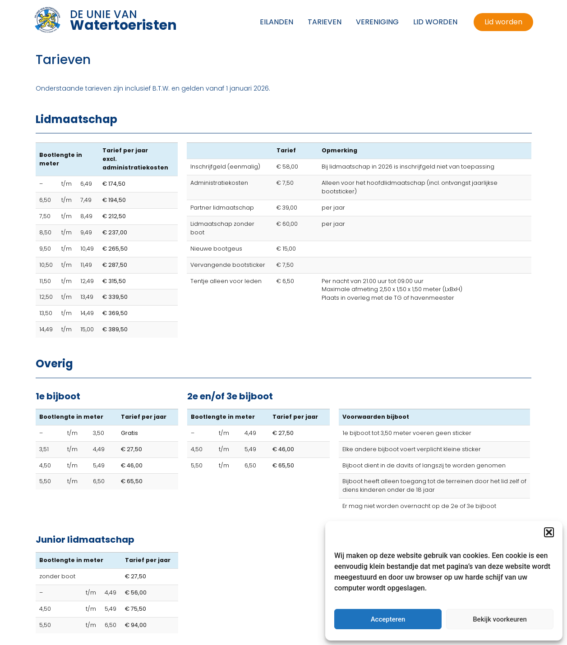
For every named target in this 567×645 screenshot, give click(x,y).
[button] (548, 532)
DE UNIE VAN (123, 19)
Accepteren (388, 619)
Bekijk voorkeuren (500, 619)
